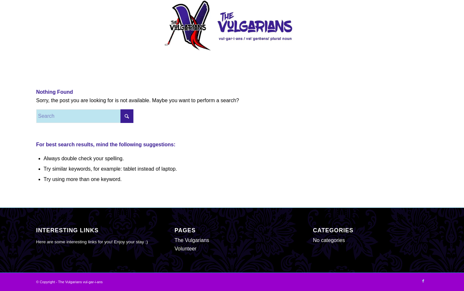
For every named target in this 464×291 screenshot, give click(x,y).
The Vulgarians (192, 240)
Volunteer (186, 248)
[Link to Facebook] (423, 281)
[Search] (84, 116)
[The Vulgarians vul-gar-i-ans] (232, 25)
